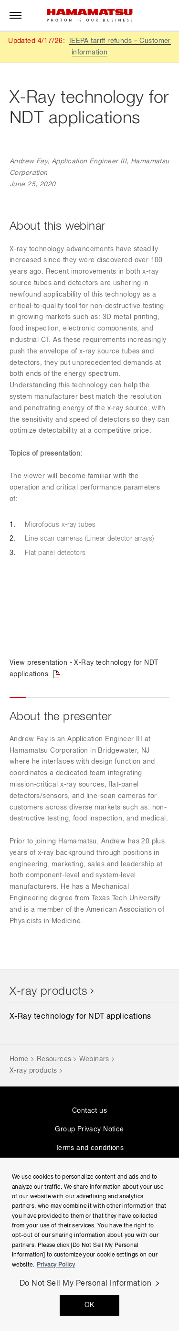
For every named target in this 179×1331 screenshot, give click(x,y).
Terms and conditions (89, 1148)
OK (89, 1305)
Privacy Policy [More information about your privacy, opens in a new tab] (56, 1265)
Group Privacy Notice (89, 1129)
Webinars (94, 1059)
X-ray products (49, 991)
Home (19, 1059)
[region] (89, 1244)
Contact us (89, 1110)
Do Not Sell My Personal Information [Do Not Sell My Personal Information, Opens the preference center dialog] (86, 1284)
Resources (54, 1059)
